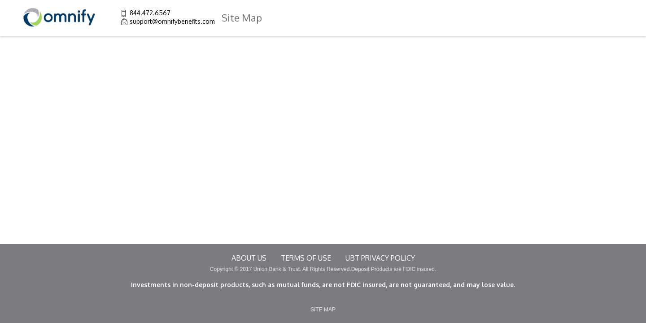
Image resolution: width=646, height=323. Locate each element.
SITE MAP (323, 309)
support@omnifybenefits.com (172, 21)
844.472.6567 (150, 13)
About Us (248, 257)
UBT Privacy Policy (380, 257)
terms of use (306, 257)
